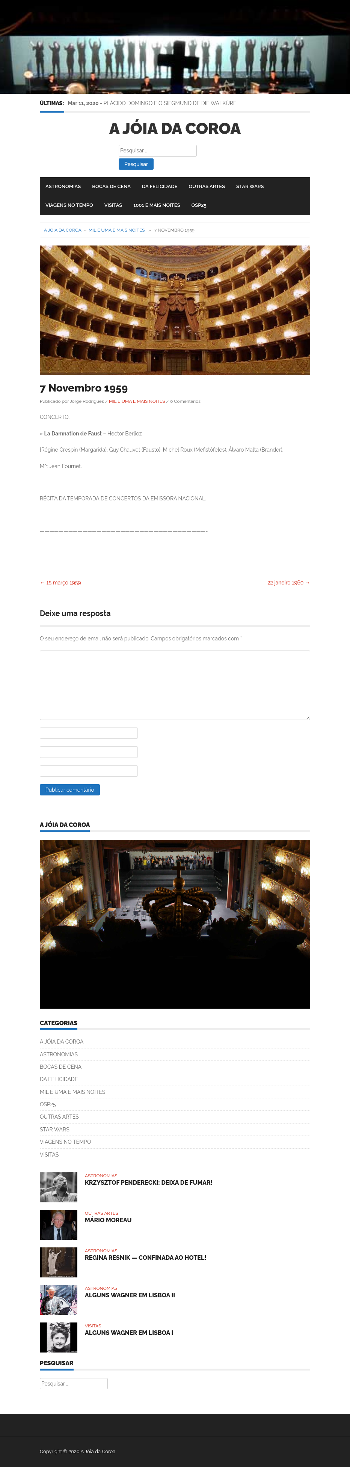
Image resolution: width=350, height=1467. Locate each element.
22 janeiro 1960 (288, 583)
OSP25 (199, 205)
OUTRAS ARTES (207, 186)
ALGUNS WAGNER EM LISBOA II (130, 1295)
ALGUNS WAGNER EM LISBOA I (129, 1332)
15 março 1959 (60, 583)
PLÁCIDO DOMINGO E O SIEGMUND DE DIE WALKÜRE (170, 103)
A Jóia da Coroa (175, 128)
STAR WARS (250, 186)
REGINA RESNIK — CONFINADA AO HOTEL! (146, 1257)
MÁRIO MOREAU (108, 1220)
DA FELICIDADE (159, 186)
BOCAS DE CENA (111, 186)
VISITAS (113, 205)
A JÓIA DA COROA (62, 1042)
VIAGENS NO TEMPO (69, 205)
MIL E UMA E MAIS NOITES (117, 230)
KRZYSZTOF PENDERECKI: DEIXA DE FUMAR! (149, 1182)
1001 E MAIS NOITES (156, 205)
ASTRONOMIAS (63, 186)
